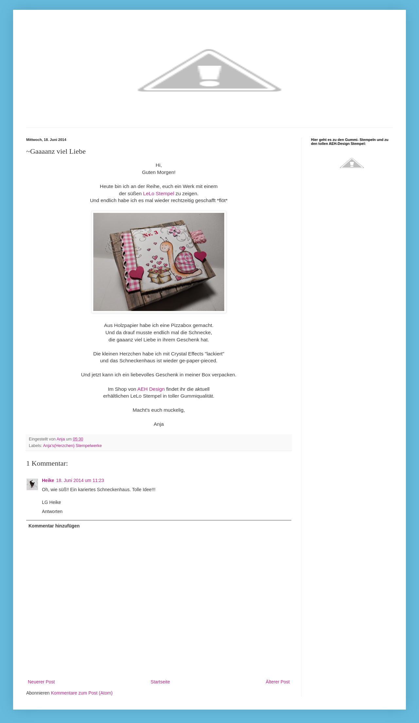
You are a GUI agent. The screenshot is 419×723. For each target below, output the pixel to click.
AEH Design (151, 389)
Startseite (160, 681)
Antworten (52, 511)
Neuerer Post (41, 681)
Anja (61, 439)
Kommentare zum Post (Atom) (82, 693)
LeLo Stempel (158, 193)
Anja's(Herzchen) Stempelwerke (72, 445)
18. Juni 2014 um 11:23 (80, 480)
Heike (48, 480)
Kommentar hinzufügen (54, 525)
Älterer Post (278, 681)
